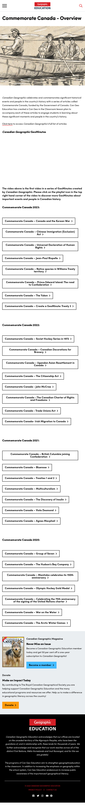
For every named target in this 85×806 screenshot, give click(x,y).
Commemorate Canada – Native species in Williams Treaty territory (40, 270)
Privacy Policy (35, 790)
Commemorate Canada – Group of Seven (29, 553)
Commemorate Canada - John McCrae (28, 386)
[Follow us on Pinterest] (51, 796)
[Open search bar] (80, 5)
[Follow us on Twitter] (38, 796)
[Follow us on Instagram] (42, 796)
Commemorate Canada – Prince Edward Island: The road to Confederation (40, 283)
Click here (7, 123)
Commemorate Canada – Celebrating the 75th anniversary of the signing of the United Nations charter (40, 600)
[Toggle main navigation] (4, 5)
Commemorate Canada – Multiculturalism (30, 488)
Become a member (40, 665)
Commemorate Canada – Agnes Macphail (30, 521)
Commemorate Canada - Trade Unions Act (30, 410)
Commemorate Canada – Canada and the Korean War (37, 221)
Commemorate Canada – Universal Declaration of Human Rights (40, 246)
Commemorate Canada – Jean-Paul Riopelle (31, 258)
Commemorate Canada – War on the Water (31, 612)
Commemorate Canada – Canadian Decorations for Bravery (40, 351)
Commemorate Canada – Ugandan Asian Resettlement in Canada (40, 364)
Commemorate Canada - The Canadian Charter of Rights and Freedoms (40, 398)
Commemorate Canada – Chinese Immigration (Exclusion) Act (40, 233)
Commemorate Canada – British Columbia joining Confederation (40, 455)
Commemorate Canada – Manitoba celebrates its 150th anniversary (40, 576)
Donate (9, 705)
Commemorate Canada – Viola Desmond (29, 510)
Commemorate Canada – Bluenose (26, 467)
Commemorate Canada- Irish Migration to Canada (35, 421)
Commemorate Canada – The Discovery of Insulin (34, 499)
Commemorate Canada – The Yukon (26, 295)
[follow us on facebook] (33, 796)
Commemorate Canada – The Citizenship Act (32, 376)
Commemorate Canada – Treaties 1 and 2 (29, 478)
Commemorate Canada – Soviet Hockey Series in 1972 (37, 338)
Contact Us (51, 790)
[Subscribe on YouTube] (47, 796)
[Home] (42, 5)
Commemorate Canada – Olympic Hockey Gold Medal (37, 588)
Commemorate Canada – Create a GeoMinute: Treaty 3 (38, 306)
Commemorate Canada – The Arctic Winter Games (35, 623)
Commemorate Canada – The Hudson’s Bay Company (37, 564)
